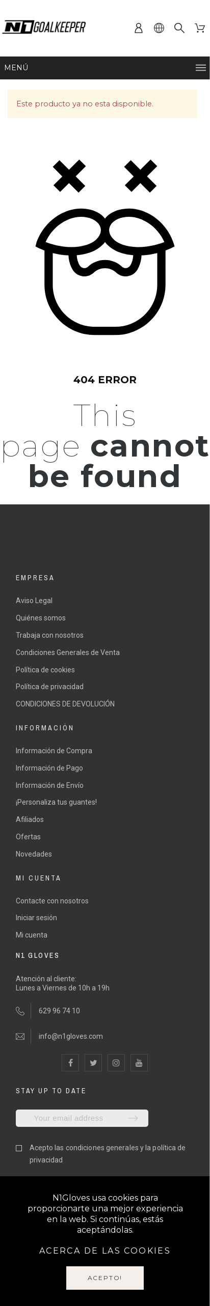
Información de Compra (54, 751)
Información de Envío (50, 785)
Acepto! (105, 1278)
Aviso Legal (34, 601)
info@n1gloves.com (71, 1036)
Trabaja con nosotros (50, 635)
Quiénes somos (41, 618)
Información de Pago (49, 768)
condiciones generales (102, 1148)
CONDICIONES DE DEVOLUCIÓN (65, 704)
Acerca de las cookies (105, 1251)
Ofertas (28, 837)
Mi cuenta (31, 935)
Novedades (34, 854)
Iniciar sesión (36, 918)
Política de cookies (45, 670)
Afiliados (30, 819)
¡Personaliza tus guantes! (56, 802)
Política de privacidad (50, 687)
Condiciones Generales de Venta (68, 652)
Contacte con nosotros (52, 901)
